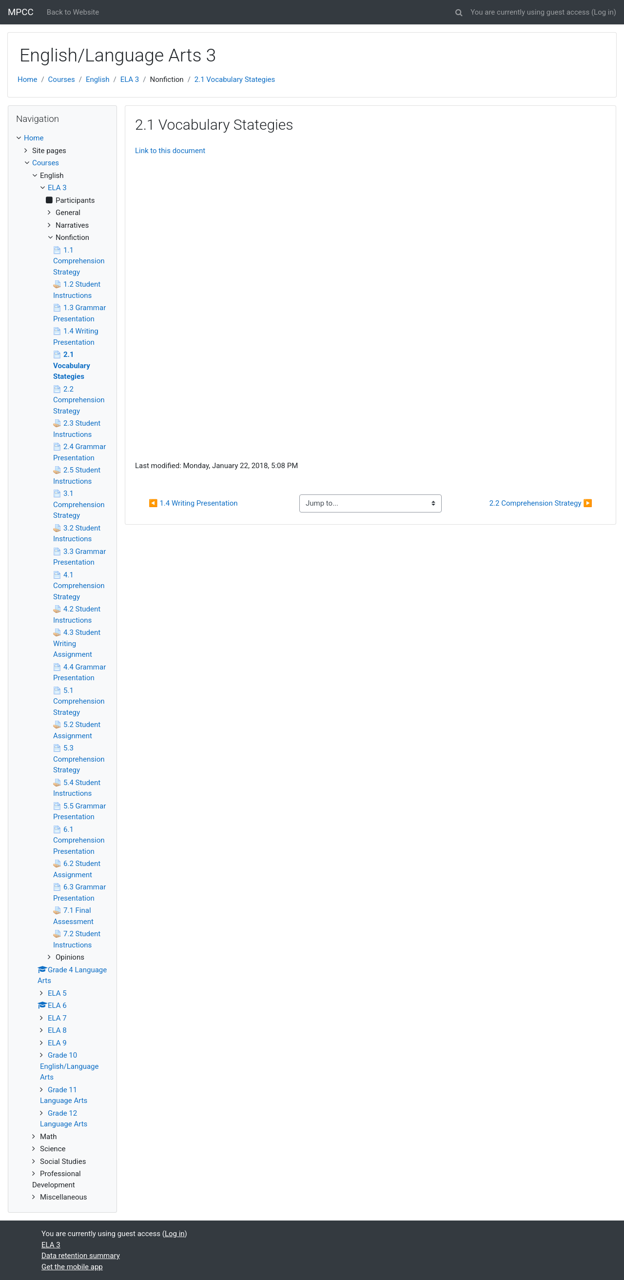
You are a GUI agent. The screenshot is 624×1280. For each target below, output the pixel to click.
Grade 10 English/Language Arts (69, 1066)
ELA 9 (57, 1043)
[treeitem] (62, 138)
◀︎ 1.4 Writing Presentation (193, 503)
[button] (459, 11)
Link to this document (170, 150)
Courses (61, 79)
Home (27, 79)
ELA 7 (57, 1018)
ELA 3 (129, 79)
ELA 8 (57, 1030)
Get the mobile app (72, 1266)
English (98, 79)
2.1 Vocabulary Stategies (235, 79)
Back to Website (73, 12)
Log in (604, 12)
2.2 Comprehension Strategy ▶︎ (540, 503)
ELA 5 (57, 993)
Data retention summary (80, 1255)
